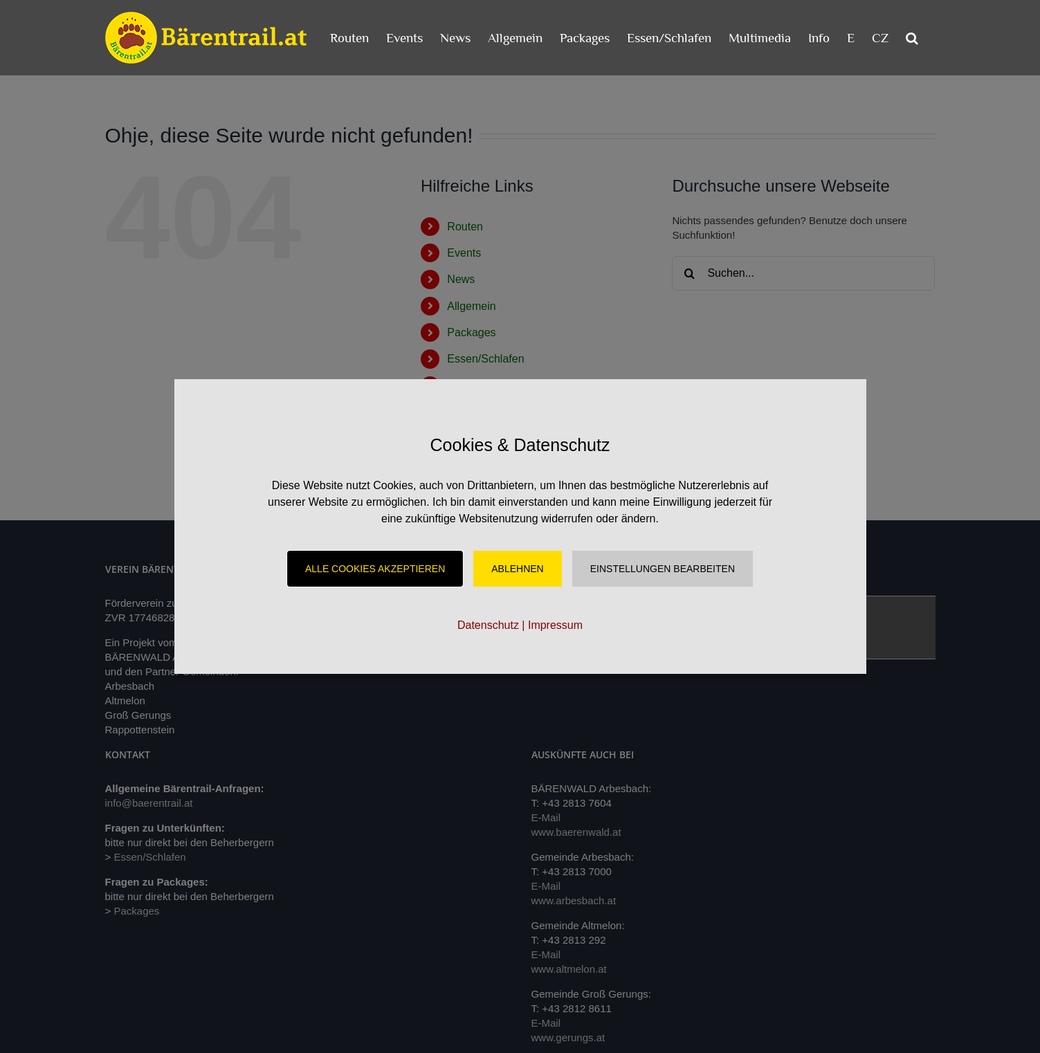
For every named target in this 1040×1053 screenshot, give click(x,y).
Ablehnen (517, 568)
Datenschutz (488, 625)
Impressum (555, 625)
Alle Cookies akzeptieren (375, 568)
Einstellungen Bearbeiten (662, 568)
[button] (912, 37)
